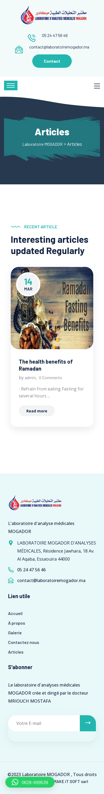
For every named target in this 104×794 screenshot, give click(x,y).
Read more (36, 410)
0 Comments (50, 377)
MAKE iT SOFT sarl (70, 781)
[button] (30, 782)
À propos (16, 622)
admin (30, 377)
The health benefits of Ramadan (46, 365)
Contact (52, 61)
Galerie (15, 632)
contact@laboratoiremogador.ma (59, 46)
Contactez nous (23, 642)
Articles (15, 651)
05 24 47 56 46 (55, 35)
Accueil (15, 613)
